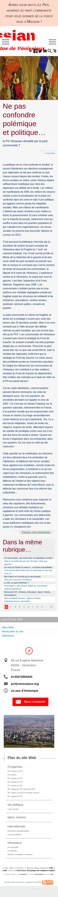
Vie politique (15, 804)
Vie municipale (12, 847)
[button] (30, 51)
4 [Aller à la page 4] (19, 607)
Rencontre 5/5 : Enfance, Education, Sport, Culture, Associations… (27, 593)
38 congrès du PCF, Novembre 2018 (21, 789)
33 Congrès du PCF (15, 771)
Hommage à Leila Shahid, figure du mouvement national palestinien (25, 587)
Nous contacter (30, 702)
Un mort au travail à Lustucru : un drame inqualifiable (28, 567)
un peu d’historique (24, 690)
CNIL (51, 868)
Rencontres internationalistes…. (19, 831)
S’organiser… (16, 766)
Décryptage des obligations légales (41, 870)
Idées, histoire (16, 817)
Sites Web (8, 627)
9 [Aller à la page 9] (41, 607)
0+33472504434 (21, 676)
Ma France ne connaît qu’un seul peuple (22, 576)
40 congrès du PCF (15, 796)
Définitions (8, 635)
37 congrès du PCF (15, 785)
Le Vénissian (12, 851)
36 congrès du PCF (15, 782)
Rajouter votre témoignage (36, 532)
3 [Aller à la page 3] (15, 607)
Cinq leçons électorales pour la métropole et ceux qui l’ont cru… (28, 572)
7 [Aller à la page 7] (32, 607)
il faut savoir (21, 870)
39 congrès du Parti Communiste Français (23, 793)
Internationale (16, 826)
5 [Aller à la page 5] (24, 607)
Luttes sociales (12, 809)
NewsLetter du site (12, 631)
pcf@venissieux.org (25, 683)
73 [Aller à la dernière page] (51, 607)
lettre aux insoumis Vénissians (18, 579)
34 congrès (11, 775)
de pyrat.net (23, 874)
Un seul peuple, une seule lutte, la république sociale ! (28, 558)
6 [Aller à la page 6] (28, 607)
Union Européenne (14, 834)
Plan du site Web (22, 758)
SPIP (52, 874)
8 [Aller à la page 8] (37, 607)
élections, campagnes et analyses (19, 854)
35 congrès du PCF (15, 778)
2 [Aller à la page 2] (10, 607)
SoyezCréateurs (39, 874)
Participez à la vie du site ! (42, 889)
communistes (50, 153)
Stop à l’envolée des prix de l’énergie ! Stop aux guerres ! (25, 562)
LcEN (4, 870)
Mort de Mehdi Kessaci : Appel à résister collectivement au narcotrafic (22, 600)
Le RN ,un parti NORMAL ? (16, 583)
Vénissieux (14, 842)
